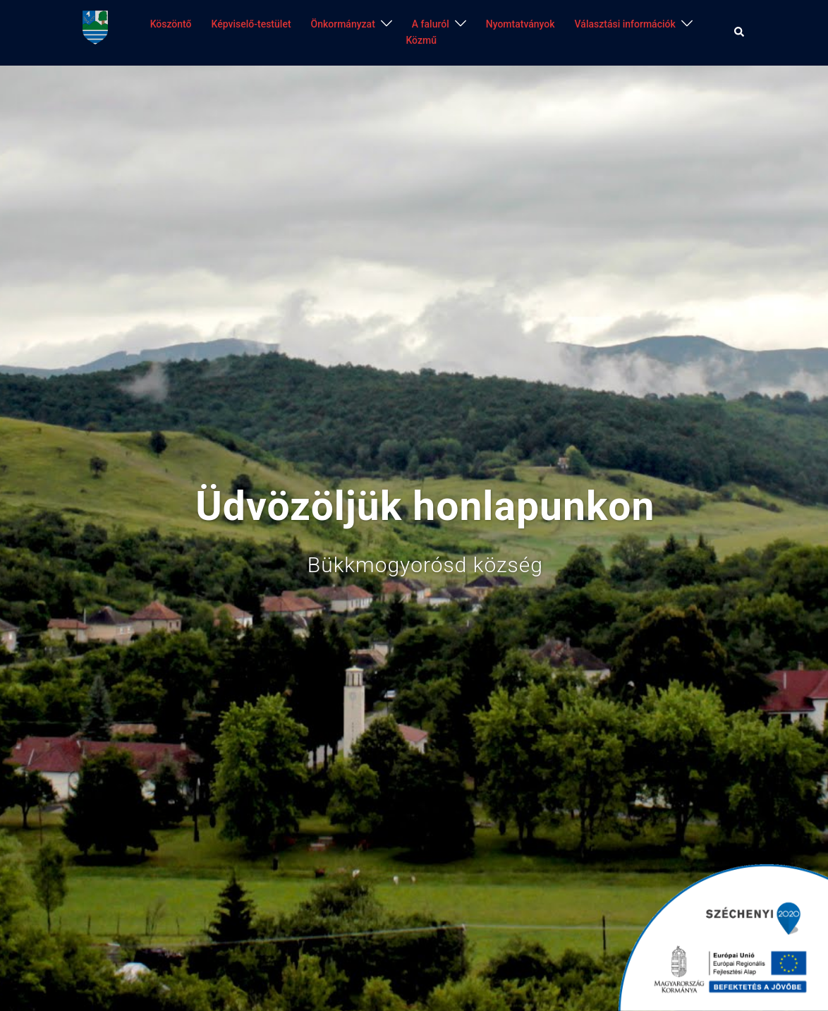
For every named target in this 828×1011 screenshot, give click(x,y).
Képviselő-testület (251, 24)
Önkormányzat (343, 24)
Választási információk (625, 24)
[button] (739, 32)
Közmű (421, 40)
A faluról (430, 24)
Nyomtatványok (520, 24)
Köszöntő (171, 24)
